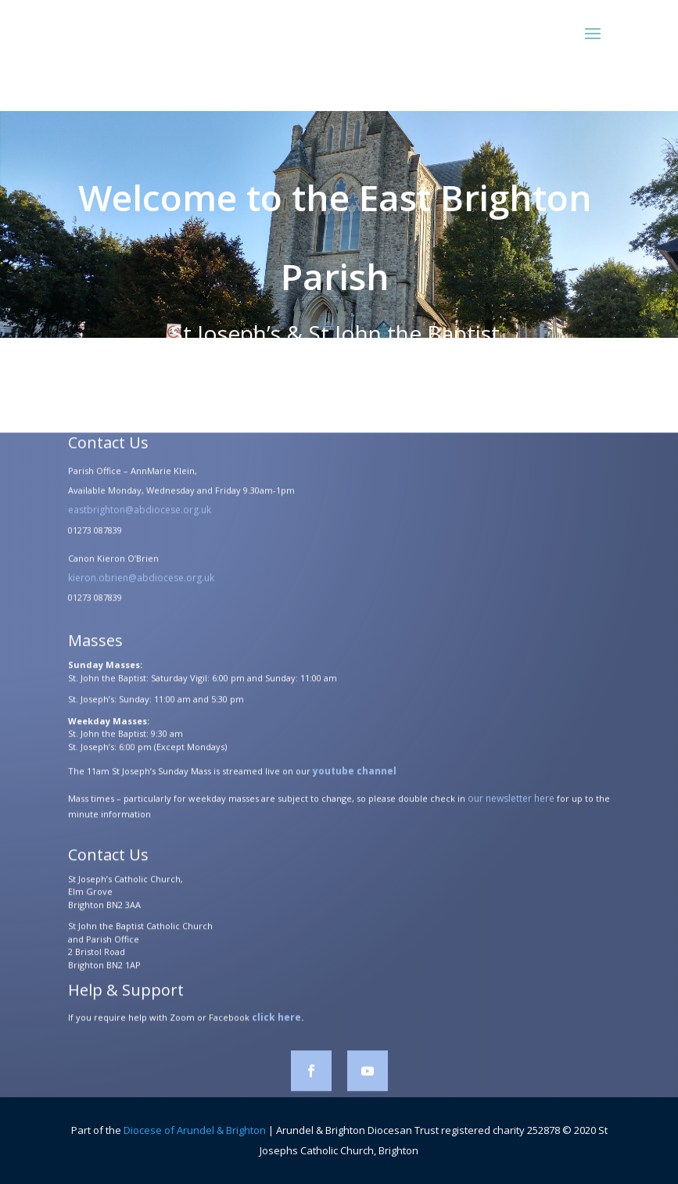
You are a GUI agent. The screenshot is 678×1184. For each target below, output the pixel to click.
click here (276, 1021)
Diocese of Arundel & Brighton (195, 1130)
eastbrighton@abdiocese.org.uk (139, 514)
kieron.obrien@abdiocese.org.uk (141, 582)
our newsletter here (511, 802)
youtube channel (354, 775)
